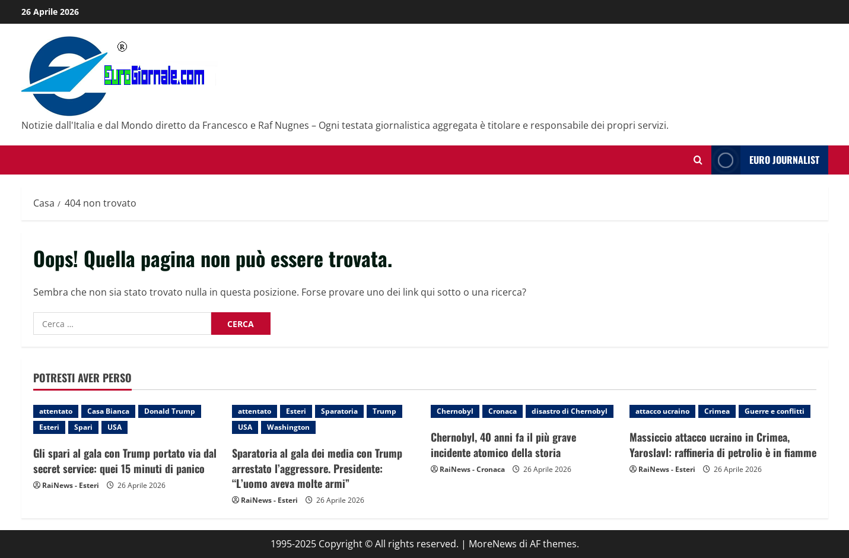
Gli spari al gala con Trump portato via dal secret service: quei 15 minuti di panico (125, 460)
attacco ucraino (662, 411)
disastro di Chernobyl (570, 411)
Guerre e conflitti (775, 411)
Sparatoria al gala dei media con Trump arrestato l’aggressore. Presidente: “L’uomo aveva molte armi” (317, 467)
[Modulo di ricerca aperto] (698, 160)
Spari (83, 427)
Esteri (49, 427)
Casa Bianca (108, 411)
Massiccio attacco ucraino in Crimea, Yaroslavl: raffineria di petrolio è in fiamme (722, 444)
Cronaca (502, 411)
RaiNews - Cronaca (472, 469)
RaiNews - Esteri (70, 485)
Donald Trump (169, 411)
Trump (384, 411)
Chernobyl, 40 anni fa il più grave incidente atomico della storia (503, 444)
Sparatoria (339, 411)
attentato (55, 411)
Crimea (717, 411)
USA (114, 427)
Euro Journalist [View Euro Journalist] (765, 160)
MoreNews (493, 543)
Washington (288, 427)
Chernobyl (455, 411)
